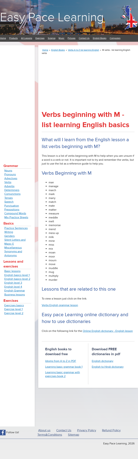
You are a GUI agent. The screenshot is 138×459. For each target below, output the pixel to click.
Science (51, 38)
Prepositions (11, 209)
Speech (9, 201)
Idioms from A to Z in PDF (60, 361)
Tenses (8, 198)
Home (3, 38)
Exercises (39, 38)
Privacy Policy (86, 430)
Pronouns (10, 174)
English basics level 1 (17, 275)
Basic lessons (12, 271)
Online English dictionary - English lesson (108, 331)
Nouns (8, 170)
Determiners (11, 190)
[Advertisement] (17, 101)
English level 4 (13, 287)
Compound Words (15, 213)
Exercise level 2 (13, 313)
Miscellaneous (13, 247)
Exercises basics (14, 305)
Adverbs (9, 186)
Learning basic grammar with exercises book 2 (62, 374)
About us (44, 430)
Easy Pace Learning (52, 17)
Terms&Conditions (49, 435)
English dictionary (102, 361)
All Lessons (26, 38)
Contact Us (84, 38)
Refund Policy (111, 430)
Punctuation (11, 205)
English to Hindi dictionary (108, 367)
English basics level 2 (17, 279)
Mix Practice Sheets (16, 217)
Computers (115, 38)
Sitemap (73, 435)
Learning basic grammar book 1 (63, 367)
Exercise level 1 (13, 309)
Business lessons (14, 294)
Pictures (71, 38)
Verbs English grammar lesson (60, 305)
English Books (99, 38)
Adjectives (10, 178)
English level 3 (13, 283)
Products (13, 38)
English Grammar (14, 290)
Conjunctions (12, 194)
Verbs (7, 182)
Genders (9, 236)
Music (61, 38)
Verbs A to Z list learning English (83, 50)
